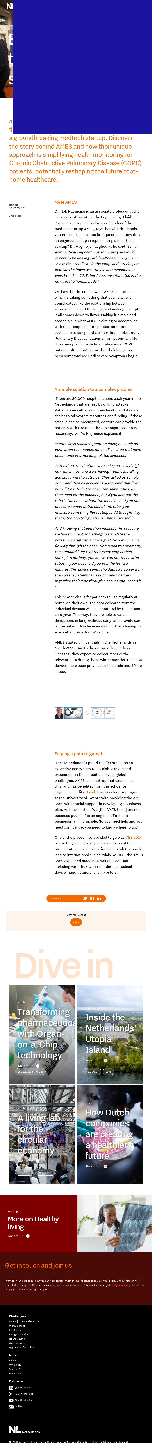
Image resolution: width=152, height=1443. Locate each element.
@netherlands (20, 1387)
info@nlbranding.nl (122, 1285)
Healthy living (17, 1338)
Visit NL (13, 1360)
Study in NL (15, 1369)
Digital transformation (21, 1347)
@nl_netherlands (22, 1393)
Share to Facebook (92, 898)
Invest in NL (16, 1373)
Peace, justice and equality (24, 1321)
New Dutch (92, 1071)
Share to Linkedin (99, 899)
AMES (76, 922)
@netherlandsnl (21, 1399)
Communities (45, 1172)
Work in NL (15, 1364)
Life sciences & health (30, 1071)
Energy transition (19, 1334)
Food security (17, 1330)
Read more (29, 1066)
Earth (109, 1071)
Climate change (18, 1325)
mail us (16, 1406)
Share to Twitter (85, 898)
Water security (17, 1343)
